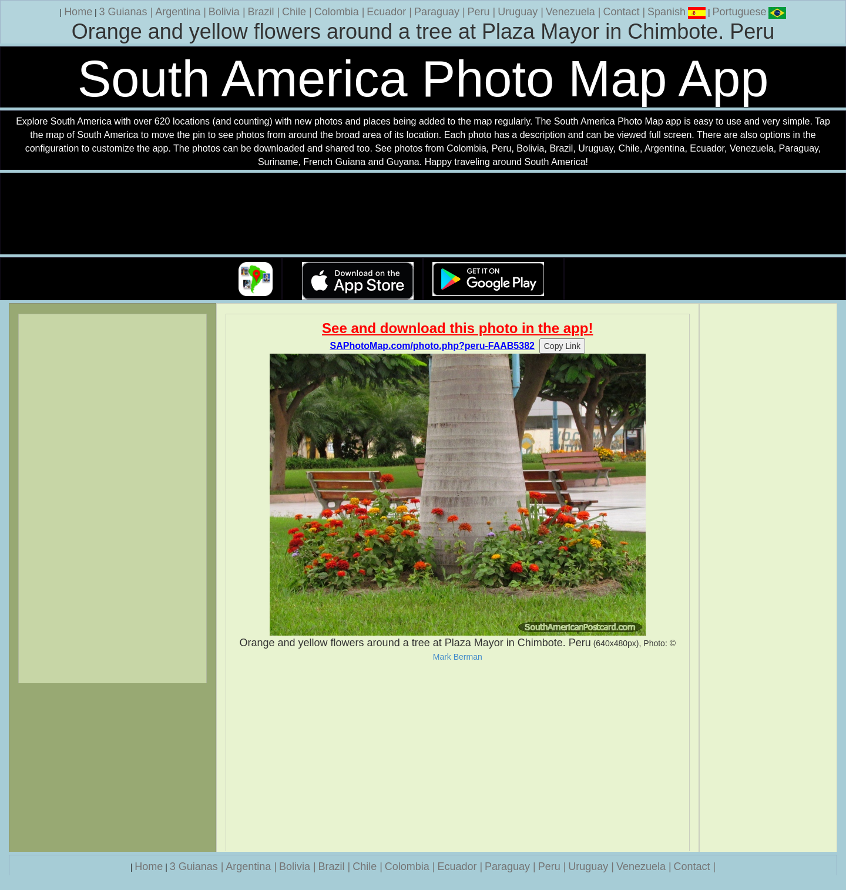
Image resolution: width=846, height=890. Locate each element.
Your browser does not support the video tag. (423, 214)
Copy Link (562, 346)
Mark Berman (457, 656)
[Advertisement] (458, 756)
